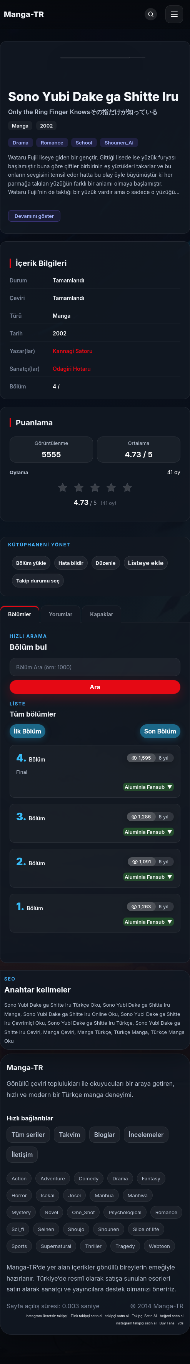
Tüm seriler (28, 1134)
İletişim (22, 1154)
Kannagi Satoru (73, 351)
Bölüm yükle (31, 563)
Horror (19, 1195)
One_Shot (83, 1212)
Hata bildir (70, 563)
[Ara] (151, 14)
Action (19, 1178)
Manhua (104, 1195)
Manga (61, 315)
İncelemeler (146, 1134)
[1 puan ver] (63, 487)
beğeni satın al (171, 1316)
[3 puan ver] (95, 487)
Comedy (89, 1178)
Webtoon (159, 1246)
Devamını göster (34, 216)
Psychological (124, 1212)
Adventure (52, 1178)
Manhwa (138, 1195)
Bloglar (104, 1134)
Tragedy (125, 1246)
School (84, 142)
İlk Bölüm (27, 731)
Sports (19, 1246)
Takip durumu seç (38, 580)
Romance (52, 142)
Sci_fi (18, 1229)
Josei (74, 1195)
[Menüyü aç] (174, 14)
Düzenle (106, 563)
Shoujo (76, 1229)
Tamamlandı (68, 280)
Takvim (69, 1134)
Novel (51, 1212)
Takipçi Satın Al (144, 1316)
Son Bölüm (160, 731)
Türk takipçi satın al (86, 1316)
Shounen (108, 1229)
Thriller (93, 1246)
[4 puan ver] (111, 487)
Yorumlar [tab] (60, 614)
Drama (20, 142)
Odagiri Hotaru (72, 368)
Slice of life (146, 1229)
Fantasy (151, 1178)
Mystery (21, 1212)
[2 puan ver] (79, 487)
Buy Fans (167, 1323)
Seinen (46, 1229)
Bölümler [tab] (19, 614)
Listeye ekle (146, 563)
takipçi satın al (117, 1316)
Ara (95, 687)
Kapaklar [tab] (101, 614)
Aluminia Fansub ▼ (148, 787)
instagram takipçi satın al (136, 1323)
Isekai (48, 1195)
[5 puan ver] (127, 487)
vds (180, 1323)
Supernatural (56, 1246)
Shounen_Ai (119, 142)
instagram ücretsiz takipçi (47, 1316)
